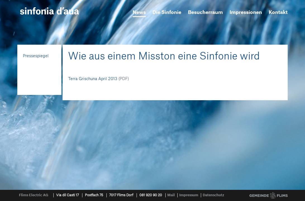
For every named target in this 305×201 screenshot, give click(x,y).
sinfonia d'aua (49, 11)
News (139, 12)
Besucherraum (205, 12)
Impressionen (246, 12)
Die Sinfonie (166, 12)
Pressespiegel (36, 56)
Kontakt (278, 12)
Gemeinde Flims (268, 195)
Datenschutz (213, 195)
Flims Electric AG (33, 195)
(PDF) (123, 79)
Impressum (188, 195)
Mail (171, 195)
